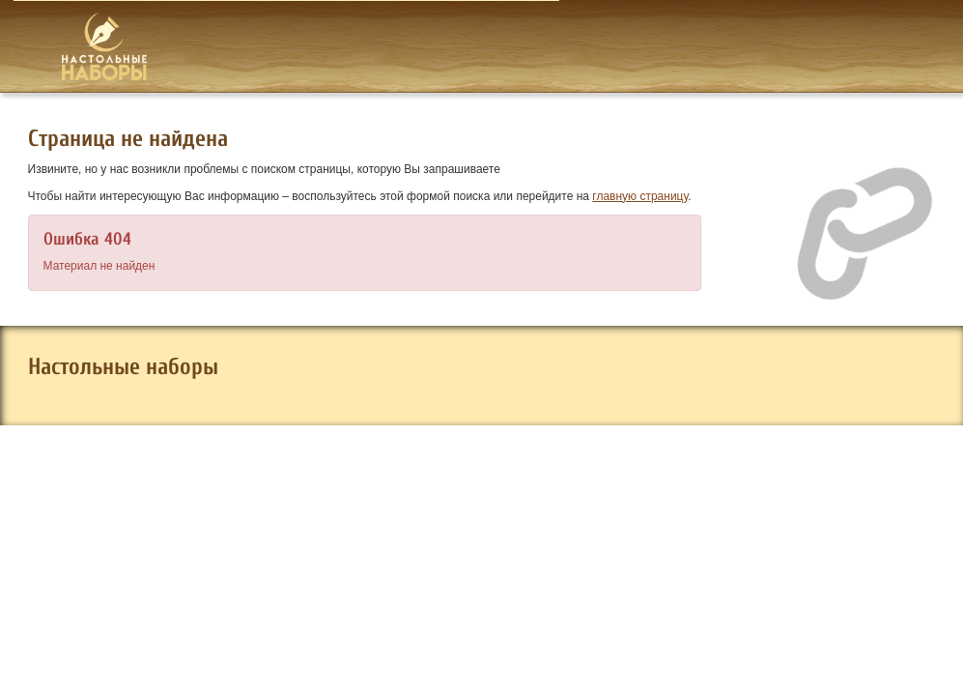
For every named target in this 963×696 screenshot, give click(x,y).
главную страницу (640, 196)
